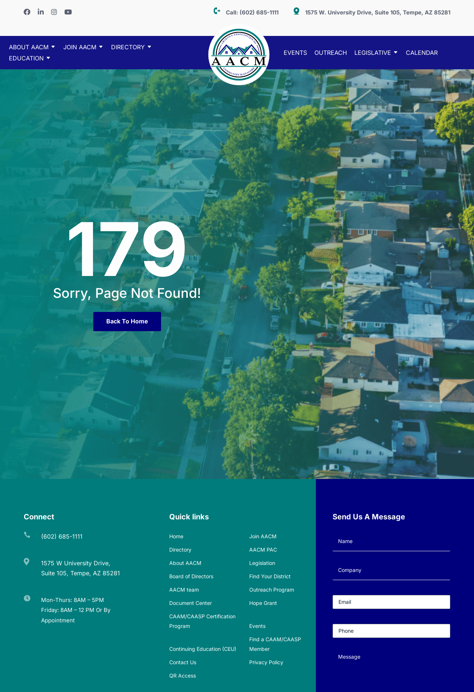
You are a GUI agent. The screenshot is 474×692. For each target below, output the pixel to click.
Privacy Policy (266, 662)
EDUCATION (26, 59)
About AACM (29, 47)
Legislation (262, 563)
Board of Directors (191, 576)
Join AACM (79, 47)
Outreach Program (271, 589)
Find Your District (270, 576)
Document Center (190, 603)
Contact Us (182, 662)
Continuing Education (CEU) (202, 649)
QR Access (182, 675)
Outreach (330, 53)
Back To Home (127, 321)
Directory (180, 549)
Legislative (372, 53)
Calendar (422, 53)
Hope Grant (263, 603)
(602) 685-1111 (259, 12)
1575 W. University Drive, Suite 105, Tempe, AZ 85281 (377, 12)
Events (295, 53)
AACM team (184, 589)
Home (176, 536)
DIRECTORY (128, 47)
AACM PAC (263, 549)
